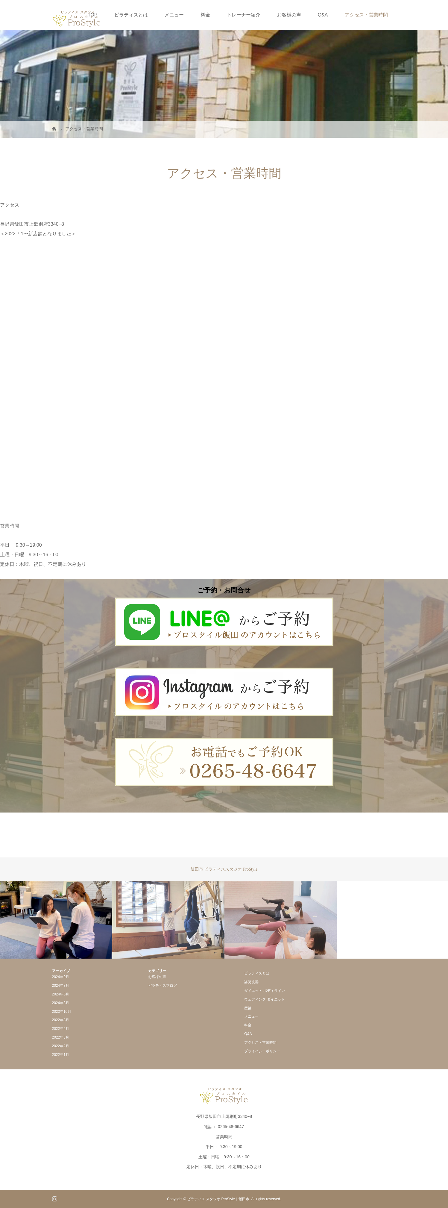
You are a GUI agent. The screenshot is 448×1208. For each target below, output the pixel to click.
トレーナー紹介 (243, 14)
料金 (205, 14)
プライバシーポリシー (262, 1051)
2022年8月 (60, 1020)
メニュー (174, 14)
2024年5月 (60, 994)
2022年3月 (60, 1037)
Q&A (323, 14)
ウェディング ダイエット (264, 999)
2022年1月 (60, 1055)
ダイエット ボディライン (264, 991)
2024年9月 (60, 977)
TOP (93, 14)
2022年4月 (60, 1029)
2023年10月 (61, 1012)
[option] (56, 920)
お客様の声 (289, 14)
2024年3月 (60, 1003)
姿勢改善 (251, 982)
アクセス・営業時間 (366, 14)
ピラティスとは (131, 14)
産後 (247, 1008)
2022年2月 (60, 1046)
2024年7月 (60, 985)
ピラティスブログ (162, 985)
